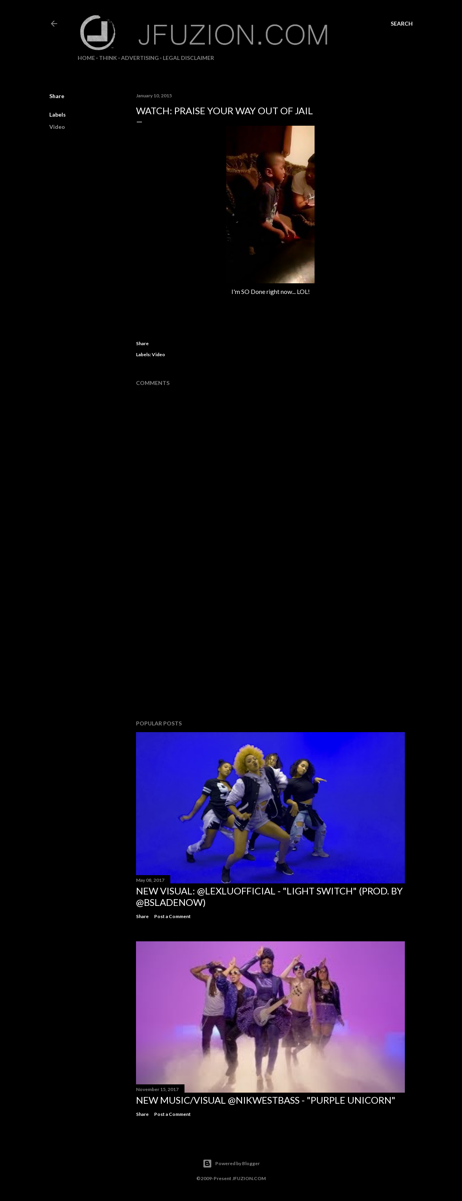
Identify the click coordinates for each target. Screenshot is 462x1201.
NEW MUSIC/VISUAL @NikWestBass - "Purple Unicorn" (265, 1100)
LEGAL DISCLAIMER (188, 57)
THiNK (108, 57)
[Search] (402, 23)
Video (57, 126)
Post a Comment (172, 916)
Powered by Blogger (231, 1163)
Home (86, 57)
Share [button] (56, 96)
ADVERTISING (140, 57)
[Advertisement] (270, 645)
